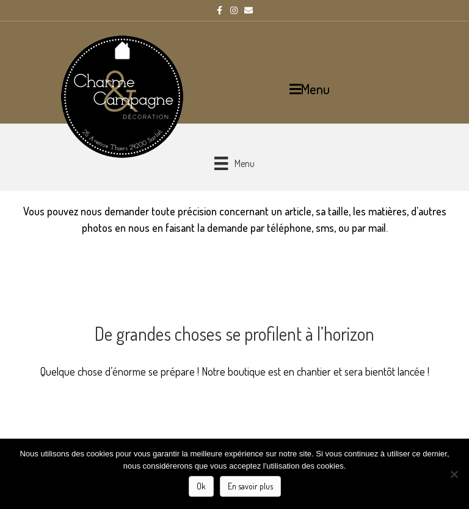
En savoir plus (250, 486)
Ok (201, 486)
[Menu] (234, 163)
